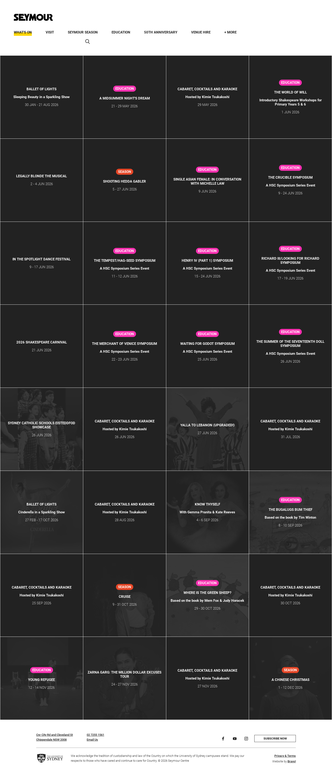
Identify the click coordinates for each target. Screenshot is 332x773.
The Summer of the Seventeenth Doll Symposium (290, 344)
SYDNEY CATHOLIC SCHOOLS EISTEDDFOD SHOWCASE (41, 425)
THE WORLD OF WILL (290, 92)
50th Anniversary (160, 32)
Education (121, 32)
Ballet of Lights (41, 89)
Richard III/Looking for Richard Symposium (290, 260)
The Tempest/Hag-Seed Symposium (124, 261)
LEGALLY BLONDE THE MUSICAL (41, 176)
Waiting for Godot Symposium (207, 344)
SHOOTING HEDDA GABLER (124, 181)
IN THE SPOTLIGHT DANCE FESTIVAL (41, 259)
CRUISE (124, 597)
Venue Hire (200, 32)
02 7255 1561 (95, 735)
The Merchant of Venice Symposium (124, 344)
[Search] (87, 41)
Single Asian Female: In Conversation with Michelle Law (207, 181)
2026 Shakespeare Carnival (41, 342)
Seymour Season (83, 32)
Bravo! (292, 761)
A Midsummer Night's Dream (124, 98)
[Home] (33, 17)
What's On (23, 32)
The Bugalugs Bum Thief (290, 510)
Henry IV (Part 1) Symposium (207, 261)
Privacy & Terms (285, 756)
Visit (50, 32)
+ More (230, 32)
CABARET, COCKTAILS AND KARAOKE (207, 89)
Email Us (92, 739)
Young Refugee (41, 680)
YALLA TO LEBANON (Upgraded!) (207, 425)
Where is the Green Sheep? (207, 593)
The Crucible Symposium (290, 177)
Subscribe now (275, 738)
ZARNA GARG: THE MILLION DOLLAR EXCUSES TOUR (124, 674)
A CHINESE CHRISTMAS (290, 680)
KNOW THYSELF (207, 504)
